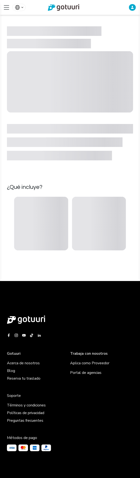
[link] (70, 7)
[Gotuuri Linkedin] (39, 335)
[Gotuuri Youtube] (24, 335)
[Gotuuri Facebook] (9, 335)
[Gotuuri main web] (70, 319)
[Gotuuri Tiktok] (31, 335)
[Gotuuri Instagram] (16, 335)
